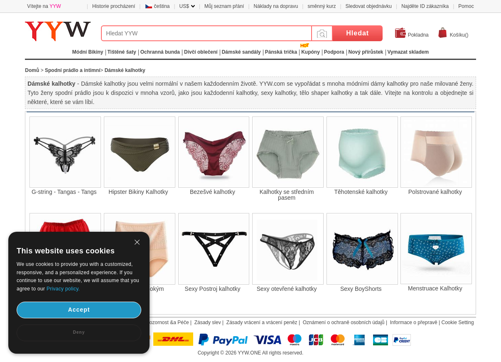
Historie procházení (113, 6)
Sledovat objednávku (369, 6)
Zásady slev (207, 322)
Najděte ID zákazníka (425, 6)
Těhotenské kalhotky (361, 191)
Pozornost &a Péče (167, 322)
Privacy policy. (63, 289)
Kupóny (310, 52)
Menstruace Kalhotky (435, 288)
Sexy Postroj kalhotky (213, 288)
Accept (79, 309)
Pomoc (466, 6)
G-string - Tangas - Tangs (64, 191)
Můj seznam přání (224, 6)
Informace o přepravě (413, 322)
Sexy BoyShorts (361, 288)
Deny (79, 332)
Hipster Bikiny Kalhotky (138, 191)
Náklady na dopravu (276, 6)
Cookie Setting (458, 322)
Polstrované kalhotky (435, 191)
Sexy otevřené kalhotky (287, 288)
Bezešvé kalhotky (212, 191)
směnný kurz (321, 6)
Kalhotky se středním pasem (287, 194)
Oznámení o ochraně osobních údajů (344, 322)
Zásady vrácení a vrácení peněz (261, 322)
